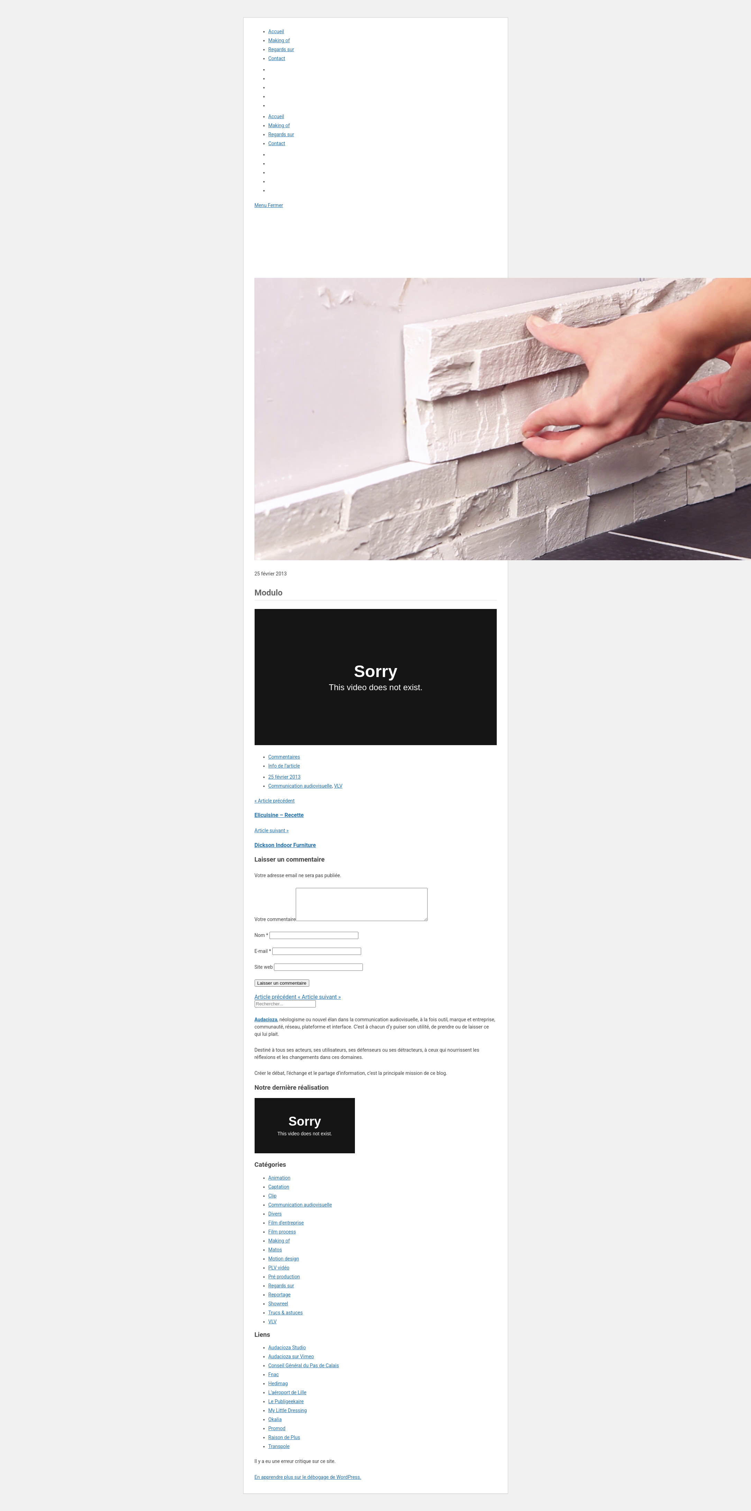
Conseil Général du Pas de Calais (303, 1371)
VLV (338, 786)
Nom (261, 941)
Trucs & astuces (285, 1319)
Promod (277, 1434)
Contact (276, 58)
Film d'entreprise (286, 1229)
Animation (279, 1184)
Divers (275, 1220)
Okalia (275, 1425)
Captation (278, 1193)
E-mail (263, 957)
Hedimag (278, 1389)
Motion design (283, 1265)
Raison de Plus (284, 1443)
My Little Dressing (287, 1416)
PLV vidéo (279, 1274)
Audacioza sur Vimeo (291, 1362)
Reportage (279, 1301)
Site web (264, 973)
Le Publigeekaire (286, 1407)
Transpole (279, 1452)
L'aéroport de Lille (287, 1398)
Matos (275, 1256)
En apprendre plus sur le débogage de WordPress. (308, 1483)
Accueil (276, 31)
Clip (272, 1202)
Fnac (273, 1380)
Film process (282, 1238)
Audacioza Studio (287, 1354)
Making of (279, 40)
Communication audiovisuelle (300, 786)
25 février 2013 (284, 777)
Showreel (278, 1310)
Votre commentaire (275, 925)
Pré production (284, 1283)
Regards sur (281, 49)
